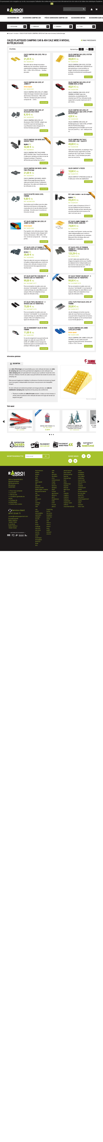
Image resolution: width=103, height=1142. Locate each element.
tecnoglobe (38, 539)
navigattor (81, 472)
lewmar (66, 487)
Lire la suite (44, 75)
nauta (80, 470)
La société (13, 492)
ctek (36, 506)
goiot (53, 497)
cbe (36, 497)
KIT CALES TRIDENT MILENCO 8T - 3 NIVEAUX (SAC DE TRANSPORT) (79, 277)
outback (80, 485)
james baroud (68, 470)
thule (36, 543)
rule (36, 509)
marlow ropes (68, 503)
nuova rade (81, 480)
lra (64, 491)
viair (47, 520)
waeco (48, 526)
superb (37, 534)
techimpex (38, 538)
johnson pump (68, 474)
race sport (81, 497)
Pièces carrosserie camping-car (55, 18)
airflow (37, 472)
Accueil (9, 33)
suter (36, 536)
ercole (53, 484)
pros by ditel (81, 493)
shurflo (37, 519)
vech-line (49, 517)
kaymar (66, 476)
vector (48, 519)
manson (66, 497)
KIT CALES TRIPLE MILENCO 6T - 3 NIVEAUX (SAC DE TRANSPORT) (34, 303)
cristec (37, 504)
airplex (37, 474)
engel (53, 482)
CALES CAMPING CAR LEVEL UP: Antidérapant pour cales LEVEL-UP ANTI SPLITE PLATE (80, 111)
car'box (37, 495)
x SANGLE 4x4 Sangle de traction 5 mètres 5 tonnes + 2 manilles (20, 427)
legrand (66, 485)
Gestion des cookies (16, 504)
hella (53, 501)
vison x (48, 524)
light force (67, 489)
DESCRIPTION (15, 364)
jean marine (67, 472)
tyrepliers (49, 515)
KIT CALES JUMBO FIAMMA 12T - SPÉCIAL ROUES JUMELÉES (78, 222)
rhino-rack (81, 506)
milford (66, 504)
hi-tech (54, 504)
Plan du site (13, 494)
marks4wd (67, 501)
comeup (37, 503)
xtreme (48, 534)
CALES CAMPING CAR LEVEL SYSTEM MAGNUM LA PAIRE (80, 55)
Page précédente (88, 40)
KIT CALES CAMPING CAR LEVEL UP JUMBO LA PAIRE (35, 222)
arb (36, 484)
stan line (37, 528)
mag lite (66, 493)
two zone (49, 513)
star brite (38, 530)
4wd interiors (39, 470)
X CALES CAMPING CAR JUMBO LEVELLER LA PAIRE (78, 329)
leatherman (67, 484)
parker (80, 489)
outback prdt (82, 487)
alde (36, 478)
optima (80, 484)
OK (52, 3)
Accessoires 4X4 (13, 18)
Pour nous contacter (16, 491)
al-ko (36, 476)
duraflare (54, 476)
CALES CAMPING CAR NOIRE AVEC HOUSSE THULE (34, 140)
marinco (66, 499)
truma (48, 511)
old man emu (82, 482)
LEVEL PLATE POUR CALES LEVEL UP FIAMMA (79, 303)
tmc (36, 545)
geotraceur (55, 493)
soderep (37, 526)
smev (37, 524)
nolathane (81, 478)
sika (36, 520)
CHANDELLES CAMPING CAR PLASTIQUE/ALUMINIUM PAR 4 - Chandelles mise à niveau (74, 427)
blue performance (40, 491)
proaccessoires (82, 491)
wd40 (48, 530)
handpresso (55, 499)
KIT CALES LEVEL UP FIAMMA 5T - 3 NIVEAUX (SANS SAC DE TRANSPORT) (35, 248)
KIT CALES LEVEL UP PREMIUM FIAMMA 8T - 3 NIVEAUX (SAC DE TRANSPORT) (78, 249)
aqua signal (38, 482)
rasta (79, 503)
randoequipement (83, 499)
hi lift (53, 503)
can (36, 493)
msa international (69, 506)
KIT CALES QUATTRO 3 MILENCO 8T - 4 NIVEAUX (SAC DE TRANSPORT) (36, 277)
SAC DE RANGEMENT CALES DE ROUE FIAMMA (35, 329)
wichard (48, 532)
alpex (36, 480)
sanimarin (38, 515)
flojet (53, 489)
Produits (16, 33)
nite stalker (81, 476)
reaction (80, 504)
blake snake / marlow (41, 489)
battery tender (39, 487)
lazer (65, 482)
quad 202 (81, 495)
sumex (37, 532)
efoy (53, 478)
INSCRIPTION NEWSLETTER (15, 456)
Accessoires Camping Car (32, 18)
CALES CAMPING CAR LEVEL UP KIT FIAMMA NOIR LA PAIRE (79, 83)
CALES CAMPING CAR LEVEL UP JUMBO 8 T (34, 83)
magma (66, 495)
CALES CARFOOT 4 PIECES (76, 168)
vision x (48, 522)
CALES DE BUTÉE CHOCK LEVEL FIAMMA (33, 195)
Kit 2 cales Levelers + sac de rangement (80, 194)
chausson (38, 499)
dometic (54, 474)
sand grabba (39, 513)
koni (65, 480)
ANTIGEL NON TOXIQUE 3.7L (47, 426)
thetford (37, 541)
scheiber (37, 517)
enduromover (56, 480)
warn (48, 528)
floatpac (54, 487)
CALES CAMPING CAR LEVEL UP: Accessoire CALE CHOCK (34, 111)
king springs (67, 478)
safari (37, 511)
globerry (54, 495)
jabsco (54, 506)
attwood (37, 485)
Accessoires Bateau (78, 18)
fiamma (54, 485)
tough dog (49, 509)
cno (36, 501)
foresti (54, 491)
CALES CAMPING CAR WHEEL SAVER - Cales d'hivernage (35, 169)
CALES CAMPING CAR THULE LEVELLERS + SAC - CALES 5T (77, 140)
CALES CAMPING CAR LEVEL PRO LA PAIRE (35, 55)
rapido (80, 501)
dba (53, 472)
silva (36, 522)
